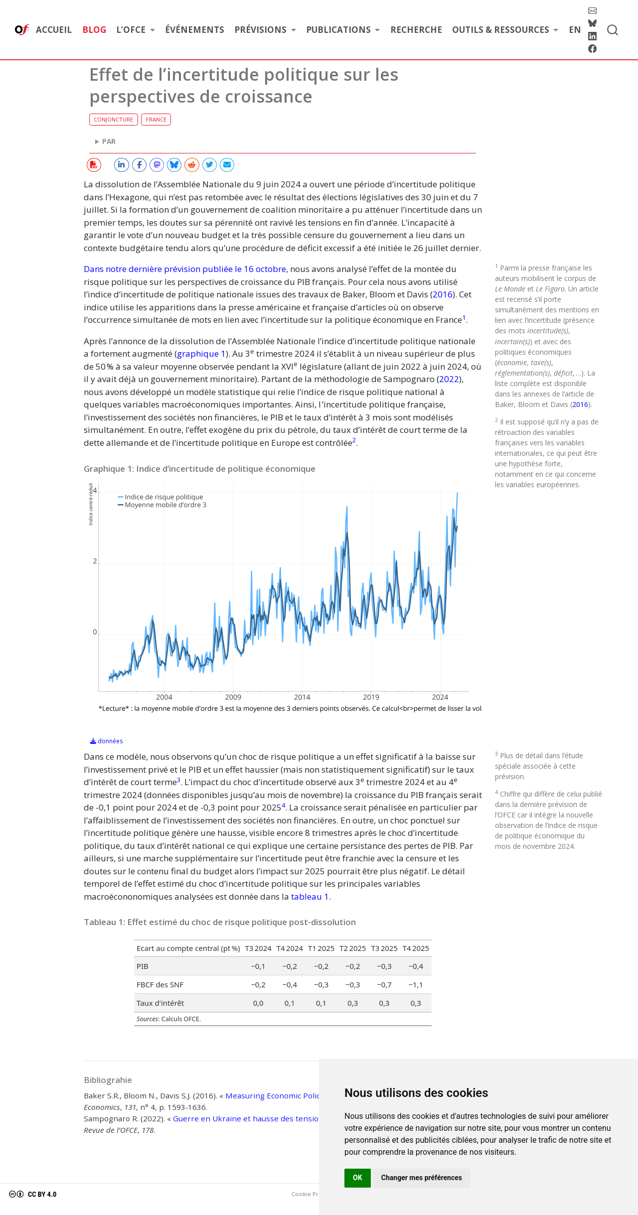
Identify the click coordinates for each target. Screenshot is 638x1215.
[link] (135, 30)
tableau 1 (310, 896)
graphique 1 (201, 353)
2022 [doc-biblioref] (449, 379)
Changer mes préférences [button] (421, 1178)
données (106, 741)
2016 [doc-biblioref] (443, 294)
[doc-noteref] (464, 319)
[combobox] (613, 29)
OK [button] (357, 1178)
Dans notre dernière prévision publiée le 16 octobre (185, 268)
